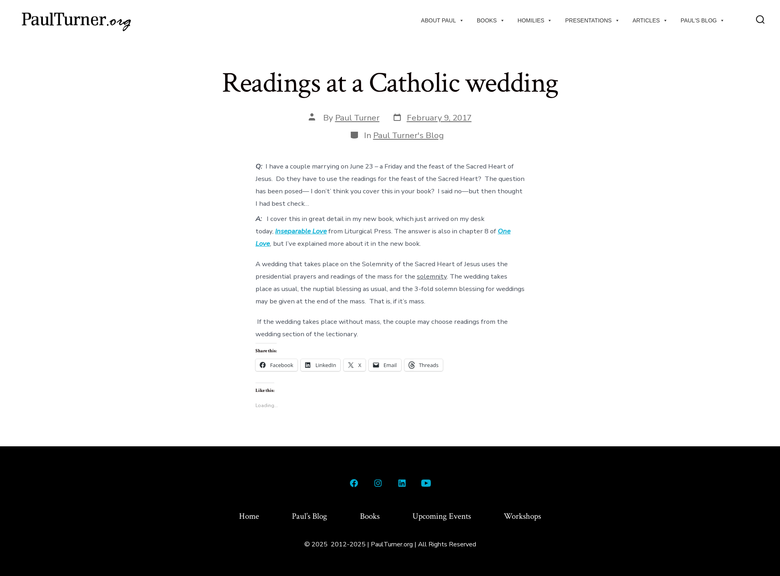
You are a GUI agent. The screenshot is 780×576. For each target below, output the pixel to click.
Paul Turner (357, 117)
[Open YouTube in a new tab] (426, 483)
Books (491, 20)
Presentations (592, 20)
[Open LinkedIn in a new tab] (402, 483)
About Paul (442, 20)
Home (249, 516)
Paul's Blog (703, 20)
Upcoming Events (441, 516)
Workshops (522, 516)
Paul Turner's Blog (408, 135)
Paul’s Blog (309, 516)
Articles (650, 20)
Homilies (535, 20)
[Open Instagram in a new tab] (378, 483)
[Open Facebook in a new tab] (354, 483)
